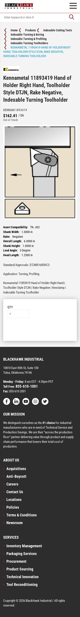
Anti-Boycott (16, 476)
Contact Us (14, 492)
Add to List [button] (40, 331)
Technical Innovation (22, 577)
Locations (14, 499)
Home (14, 30)
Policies (12, 507)
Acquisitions (16, 468)
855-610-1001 (26, 386)
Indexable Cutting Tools (57, 30)
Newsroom (14, 522)
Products (30, 30)
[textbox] (40, 17)
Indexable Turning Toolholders (29, 43)
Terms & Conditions (21, 515)
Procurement (16, 561)
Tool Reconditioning (22, 584)
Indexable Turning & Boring (27, 34)
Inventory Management (24, 546)
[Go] (71, 17)
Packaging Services (21, 553)
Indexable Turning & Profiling (29, 39)
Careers (12, 484)
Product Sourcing (19, 569)
